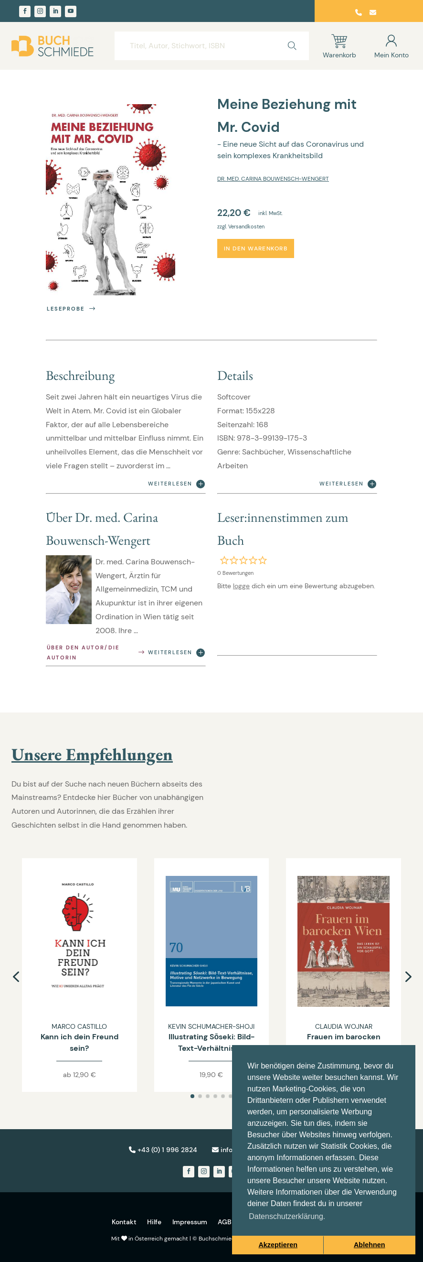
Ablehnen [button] (369, 1245)
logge (241, 586)
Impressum (189, 1222)
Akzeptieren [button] (277, 1245)
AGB (225, 1222)
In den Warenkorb (255, 248)
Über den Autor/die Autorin (96, 652)
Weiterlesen (176, 484)
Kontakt (124, 1222)
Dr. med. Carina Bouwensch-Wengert (273, 179)
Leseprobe (72, 309)
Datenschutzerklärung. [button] (287, 1216)
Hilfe (154, 1222)
